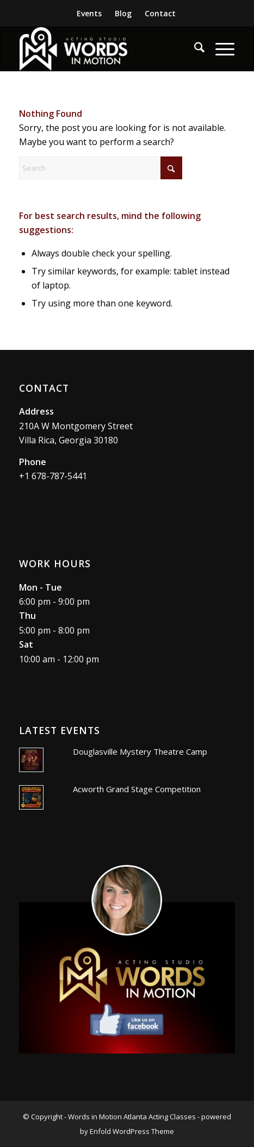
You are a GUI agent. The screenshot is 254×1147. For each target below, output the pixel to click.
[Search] (194, 49)
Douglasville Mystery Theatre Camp (140, 751)
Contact (160, 13)
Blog (123, 13)
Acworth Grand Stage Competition (137, 789)
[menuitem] (89, 13)
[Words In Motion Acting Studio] (105, 49)
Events (89, 13)
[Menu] (219, 49)
